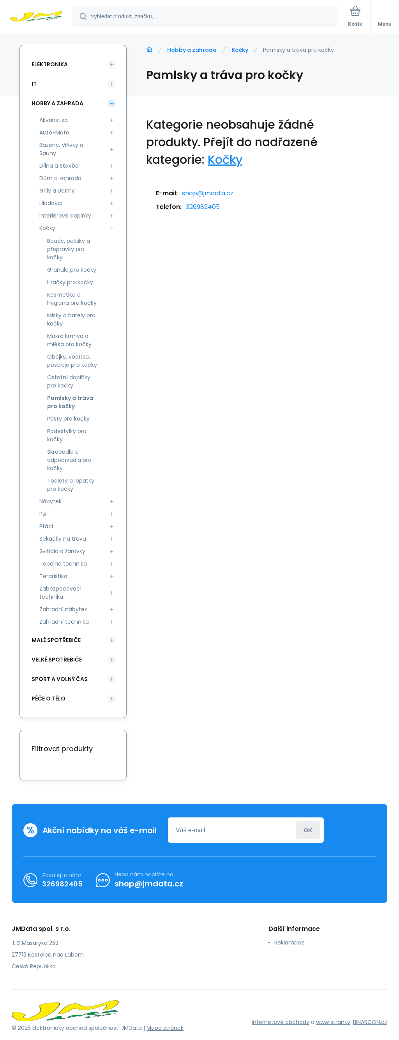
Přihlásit (308, 830)
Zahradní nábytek (63, 609)
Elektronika (50, 64)
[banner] (36, 17)
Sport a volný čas (60, 679)
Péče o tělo (48, 698)
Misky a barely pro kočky (71, 319)
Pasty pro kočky (68, 419)
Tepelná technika (63, 564)
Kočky (239, 50)
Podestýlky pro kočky (67, 435)
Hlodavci (50, 203)
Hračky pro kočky (70, 282)
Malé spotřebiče (56, 640)
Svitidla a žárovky (62, 551)
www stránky (333, 1022)
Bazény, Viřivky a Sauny (61, 149)
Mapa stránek (165, 1028)
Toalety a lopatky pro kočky (70, 485)
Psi (42, 514)
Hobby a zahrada (192, 50)
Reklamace (289, 942)
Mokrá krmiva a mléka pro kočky (69, 340)
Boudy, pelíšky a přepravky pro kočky (68, 249)
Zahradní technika (64, 622)
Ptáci (46, 526)
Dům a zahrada (60, 178)
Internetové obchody (280, 1022)
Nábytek (50, 501)
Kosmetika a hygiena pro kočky (72, 299)
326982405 (203, 206)
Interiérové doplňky (65, 215)
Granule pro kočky (71, 270)
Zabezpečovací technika (60, 593)
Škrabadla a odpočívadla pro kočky (69, 460)
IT (34, 84)
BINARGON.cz (370, 1022)
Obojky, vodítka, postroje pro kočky (72, 361)
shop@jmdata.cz (207, 193)
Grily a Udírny (57, 191)
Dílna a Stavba (59, 166)
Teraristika (53, 576)
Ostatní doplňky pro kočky (68, 381)
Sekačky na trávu (62, 539)
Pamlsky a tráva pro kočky (70, 402)
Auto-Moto (54, 132)
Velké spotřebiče (57, 659)
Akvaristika (53, 120)
